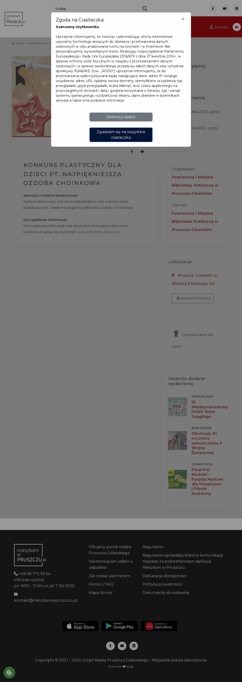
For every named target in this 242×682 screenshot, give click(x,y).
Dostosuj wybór (121, 117)
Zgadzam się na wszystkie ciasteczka (121, 135)
